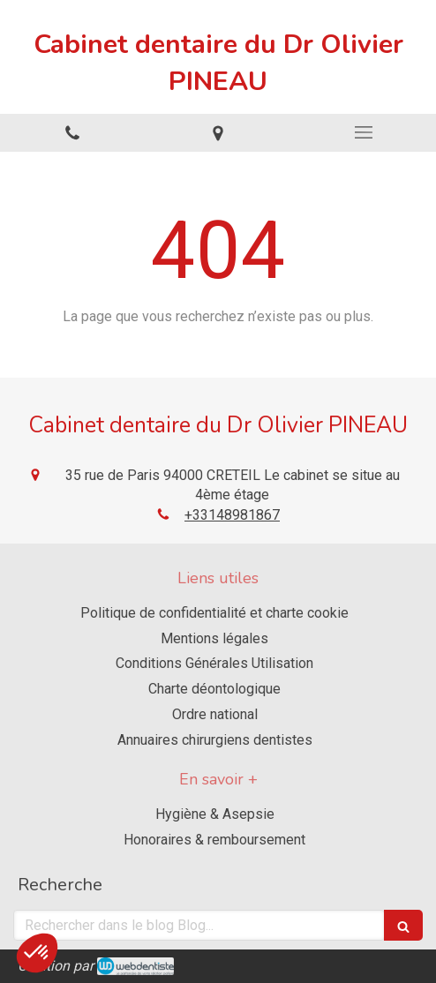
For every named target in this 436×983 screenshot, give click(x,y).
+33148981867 (232, 515)
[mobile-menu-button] (363, 132)
